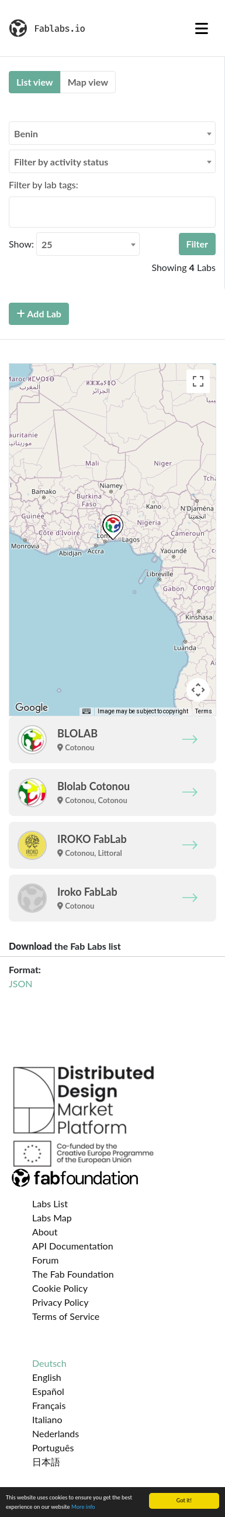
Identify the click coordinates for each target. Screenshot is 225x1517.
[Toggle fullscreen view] (198, 381)
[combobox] (112, 133)
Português (53, 1447)
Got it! (184, 1500)
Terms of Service (65, 1316)
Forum (45, 1259)
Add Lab (38, 313)
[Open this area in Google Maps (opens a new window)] (31, 708)
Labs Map (52, 1217)
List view (34, 81)
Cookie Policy (60, 1287)
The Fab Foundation (73, 1273)
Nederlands (55, 1433)
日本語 (46, 1461)
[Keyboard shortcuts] (86, 711)
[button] (113, 527)
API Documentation (72, 1245)
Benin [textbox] (26, 133)
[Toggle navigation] (202, 28)
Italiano (47, 1419)
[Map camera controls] (198, 690)
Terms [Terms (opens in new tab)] (203, 711)
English (46, 1377)
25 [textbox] (47, 244)
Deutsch (49, 1363)
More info (83, 1507)
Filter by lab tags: (43, 184)
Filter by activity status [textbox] (61, 161)
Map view (88, 81)
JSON (20, 983)
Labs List (50, 1203)
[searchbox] (15, 212)
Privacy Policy (60, 1302)
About (45, 1231)
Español (48, 1391)
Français (48, 1405)
